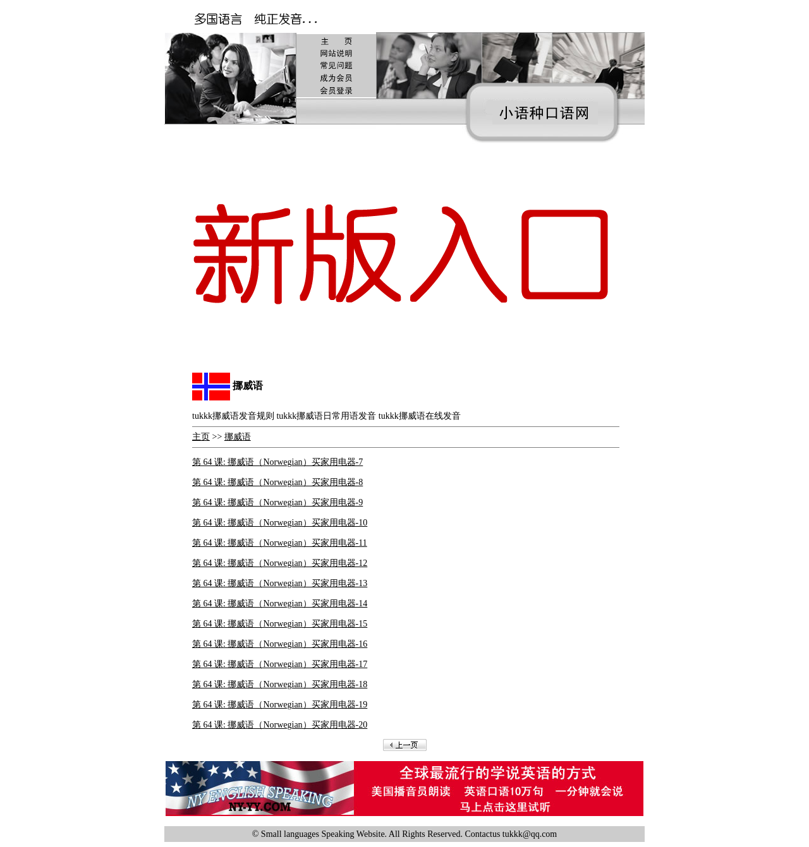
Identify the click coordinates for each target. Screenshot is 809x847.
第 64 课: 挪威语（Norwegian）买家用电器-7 (277, 462)
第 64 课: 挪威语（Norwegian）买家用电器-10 (279, 522)
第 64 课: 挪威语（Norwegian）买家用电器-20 (279, 725)
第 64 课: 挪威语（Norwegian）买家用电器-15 (279, 623)
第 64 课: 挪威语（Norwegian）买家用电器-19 (279, 704)
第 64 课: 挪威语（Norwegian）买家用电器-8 (277, 482)
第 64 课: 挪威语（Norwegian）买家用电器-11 (279, 543)
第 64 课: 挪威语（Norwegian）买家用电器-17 (279, 664)
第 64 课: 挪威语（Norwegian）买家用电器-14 (279, 603)
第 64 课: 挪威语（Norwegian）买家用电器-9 (277, 502)
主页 (201, 437)
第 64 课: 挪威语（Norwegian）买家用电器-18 (279, 684)
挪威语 (237, 437)
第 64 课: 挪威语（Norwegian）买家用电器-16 (279, 644)
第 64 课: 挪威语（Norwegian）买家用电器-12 (279, 563)
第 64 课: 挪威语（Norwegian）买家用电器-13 (279, 583)
